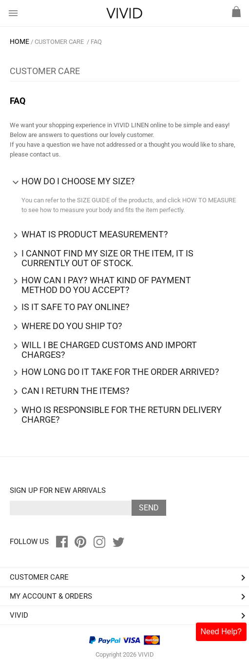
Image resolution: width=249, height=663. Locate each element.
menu (13, 13)
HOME (19, 41)
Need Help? (221, 631)
